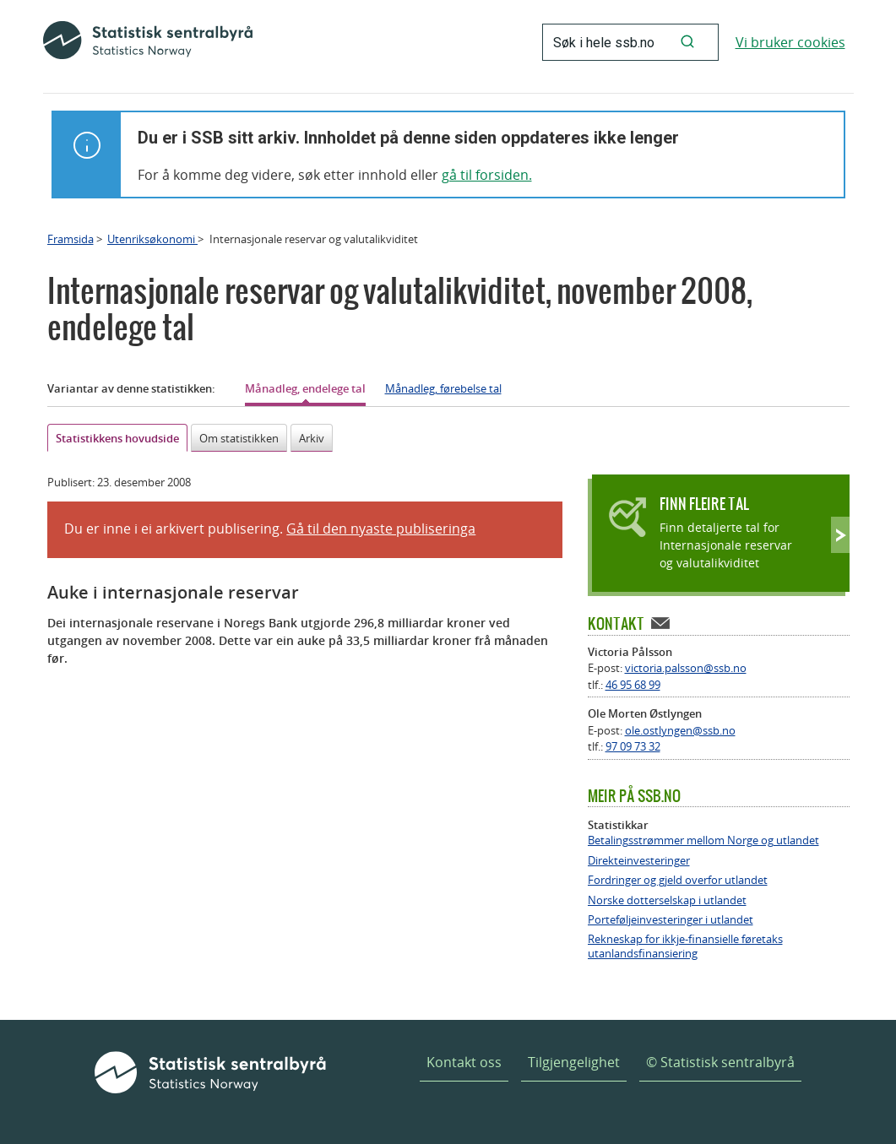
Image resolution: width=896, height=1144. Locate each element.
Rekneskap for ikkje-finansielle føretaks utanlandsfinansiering (685, 946)
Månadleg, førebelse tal (443, 388)
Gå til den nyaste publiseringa (380, 528)
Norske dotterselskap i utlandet (667, 900)
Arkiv (311, 438)
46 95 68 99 (632, 684)
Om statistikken (239, 438)
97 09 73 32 (632, 746)
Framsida (70, 239)
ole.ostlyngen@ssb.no (680, 730)
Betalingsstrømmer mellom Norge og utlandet (703, 840)
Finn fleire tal (704, 503)
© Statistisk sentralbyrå (720, 1062)
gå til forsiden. (487, 174)
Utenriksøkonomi (152, 239)
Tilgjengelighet (574, 1062)
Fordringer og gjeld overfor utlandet (678, 880)
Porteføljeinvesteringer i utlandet (670, 920)
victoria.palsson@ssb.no (686, 667)
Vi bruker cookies (790, 42)
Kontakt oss (464, 1062)
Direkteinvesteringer (639, 861)
